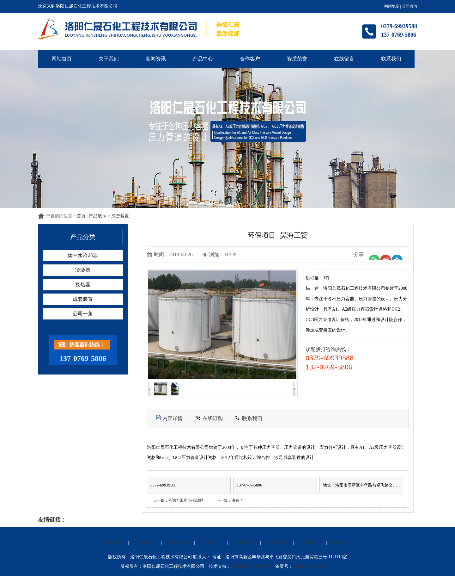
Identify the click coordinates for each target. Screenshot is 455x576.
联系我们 (391, 58)
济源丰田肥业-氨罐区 (186, 500)
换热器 (82, 284)
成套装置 (120, 216)
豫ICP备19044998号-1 (313, 566)
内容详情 (169, 418)
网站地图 (391, 6)
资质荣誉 (297, 58)
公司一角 (83, 313)
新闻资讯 (156, 58)
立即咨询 (409, 6)
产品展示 (97, 216)
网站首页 (62, 58)
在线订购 (209, 418)
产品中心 (203, 58)
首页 (81, 216)
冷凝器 (82, 270)
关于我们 (109, 58)
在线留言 (344, 58)
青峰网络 (240, 566)
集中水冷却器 (83, 255)
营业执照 (262, 566)
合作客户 (250, 58)
